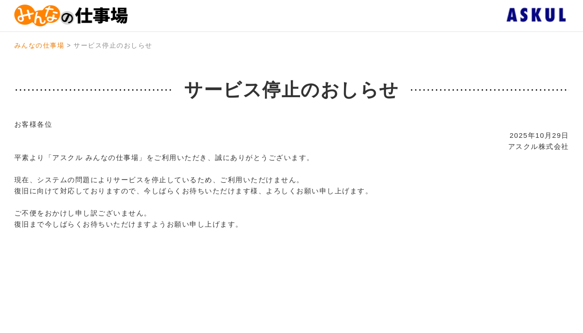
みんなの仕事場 (39, 45)
